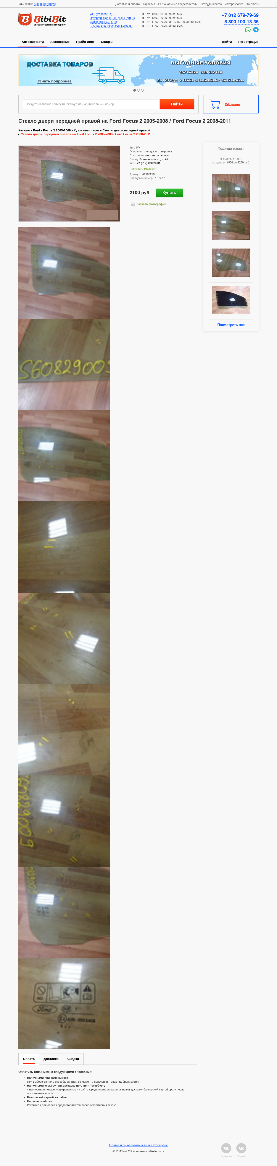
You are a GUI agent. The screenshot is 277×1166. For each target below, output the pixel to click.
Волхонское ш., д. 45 (103, 21)
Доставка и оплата (127, 4)
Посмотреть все (231, 325)
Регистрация (248, 42)
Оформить (232, 104)
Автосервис (60, 42)
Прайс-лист (85, 42)
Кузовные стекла (86, 130)
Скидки (107, 42)
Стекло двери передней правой (126, 130)
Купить (169, 192)
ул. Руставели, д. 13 (103, 14)
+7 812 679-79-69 (240, 15)
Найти (177, 104)
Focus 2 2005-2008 (57, 130)
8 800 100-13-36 (241, 21)
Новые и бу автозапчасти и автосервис (138, 1145)
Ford (36, 130)
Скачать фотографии (151, 204)
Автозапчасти (33, 42)
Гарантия (149, 4)
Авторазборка (234, 4)
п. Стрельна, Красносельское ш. (111, 25)
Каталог (24, 130)
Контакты (252, 4)
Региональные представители (177, 4)
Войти (227, 42)
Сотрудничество (211, 4)
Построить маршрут (143, 168)
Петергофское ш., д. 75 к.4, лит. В (112, 17)
